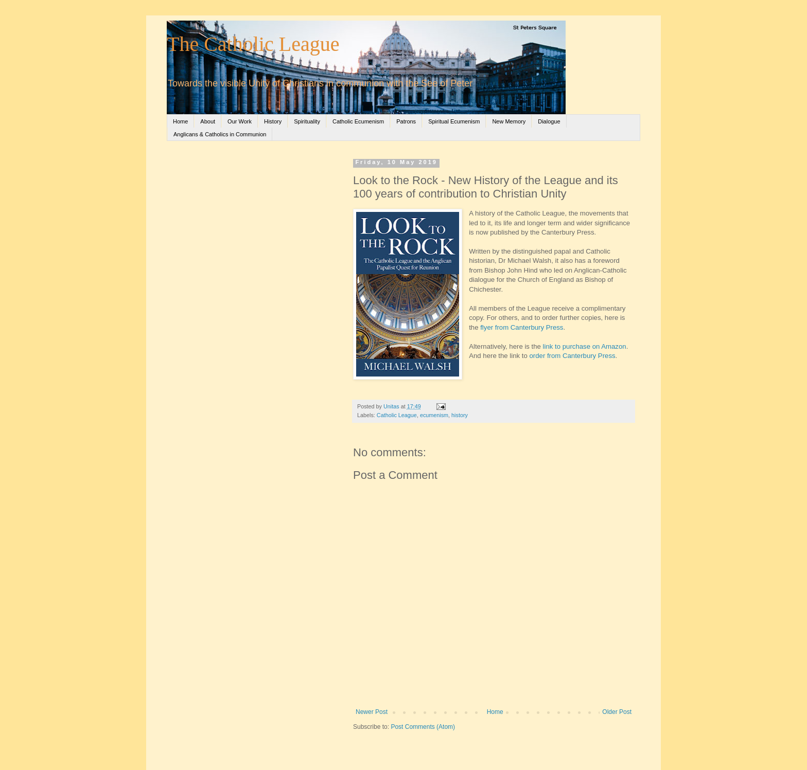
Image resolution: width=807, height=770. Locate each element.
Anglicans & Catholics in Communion (219, 134)
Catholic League (397, 415)
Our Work (239, 121)
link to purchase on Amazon (584, 346)
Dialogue (549, 121)
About (207, 121)
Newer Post (372, 711)
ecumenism (434, 415)
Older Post (616, 711)
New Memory (508, 121)
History (273, 121)
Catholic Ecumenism (358, 121)
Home (180, 121)
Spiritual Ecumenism (454, 121)
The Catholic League (253, 44)
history (459, 415)
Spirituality (307, 121)
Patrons (406, 121)
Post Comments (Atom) (423, 726)
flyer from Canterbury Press (521, 327)
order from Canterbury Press (572, 356)
